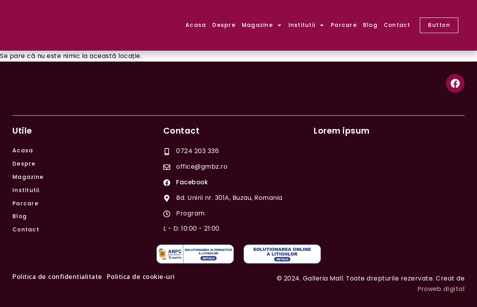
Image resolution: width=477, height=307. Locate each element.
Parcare (344, 25)
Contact (397, 25)
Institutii (306, 25)
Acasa (195, 25)
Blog (370, 25)
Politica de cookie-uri (141, 277)
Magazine (262, 25)
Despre (224, 25)
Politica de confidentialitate (57, 277)
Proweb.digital (441, 289)
